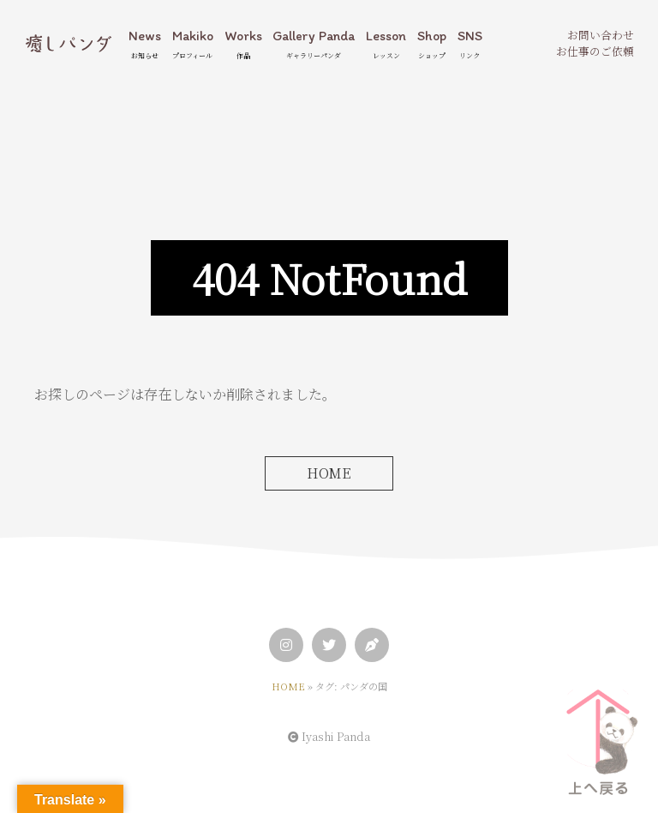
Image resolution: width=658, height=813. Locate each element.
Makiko (192, 44)
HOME (329, 473)
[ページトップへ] (598, 736)
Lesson (386, 44)
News (145, 44)
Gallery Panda (313, 44)
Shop (431, 44)
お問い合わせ (600, 35)
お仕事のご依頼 (595, 51)
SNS (470, 44)
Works (243, 44)
